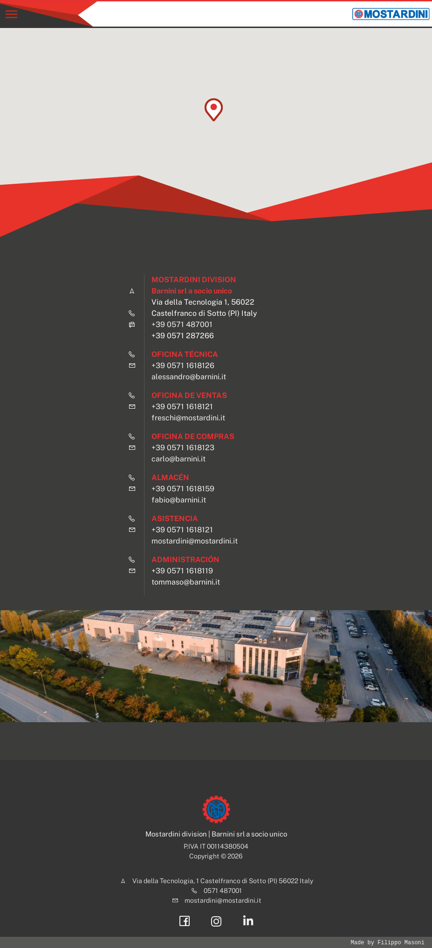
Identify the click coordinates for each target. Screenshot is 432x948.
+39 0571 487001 (182, 324)
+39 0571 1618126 (182, 365)
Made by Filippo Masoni (388, 943)
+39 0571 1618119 (182, 570)
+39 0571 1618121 (182, 406)
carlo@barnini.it (178, 458)
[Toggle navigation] (11, 14)
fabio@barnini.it (178, 499)
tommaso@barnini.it (185, 582)
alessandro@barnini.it (188, 376)
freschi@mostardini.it (188, 417)
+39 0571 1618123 (182, 447)
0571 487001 (223, 890)
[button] (214, 109)
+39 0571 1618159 (182, 488)
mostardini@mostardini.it (194, 541)
